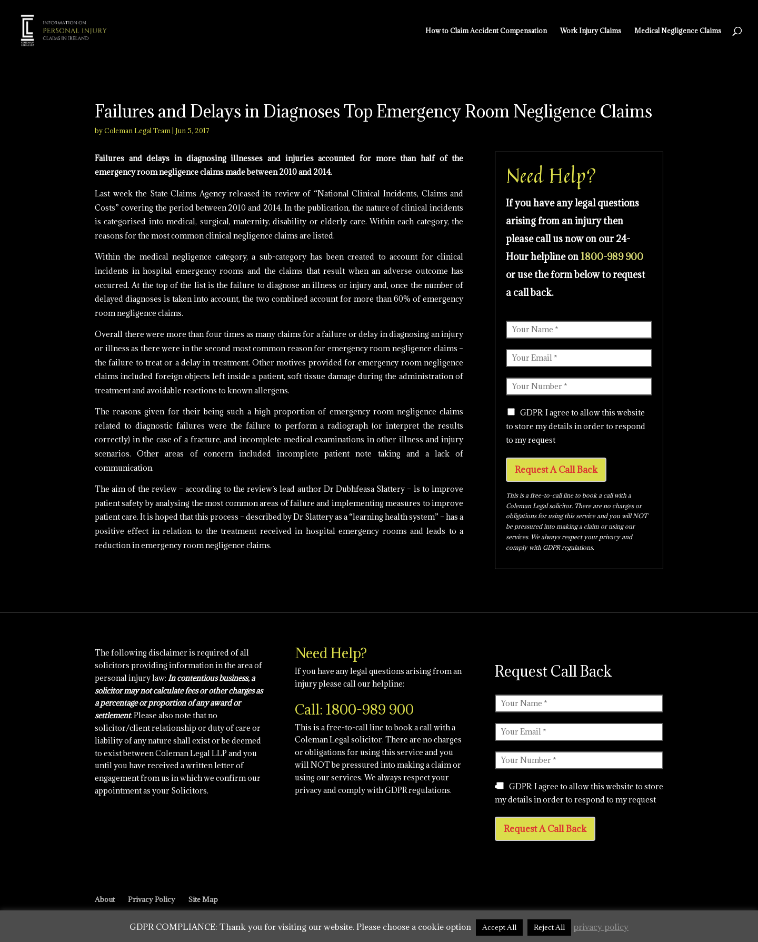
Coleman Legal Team (137, 130)
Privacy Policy (151, 899)
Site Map (203, 899)
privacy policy (601, 926)
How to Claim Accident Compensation (486, 31)
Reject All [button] (549, 927)
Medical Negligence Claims (677, 31)
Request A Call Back (556, 469)
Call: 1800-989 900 (354, 709)
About (105, 899)
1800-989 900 (612, 257)
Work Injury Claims (590, 31)
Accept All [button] (499, 927)
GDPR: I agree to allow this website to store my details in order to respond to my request (575, 426)
